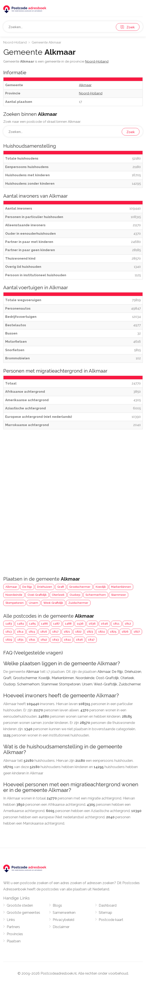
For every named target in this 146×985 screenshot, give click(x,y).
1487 (56, 623)
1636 (92, 623)
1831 (20, 639)
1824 (101, 631)
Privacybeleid (63, 920)
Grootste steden (20, 905)
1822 (78, 631)
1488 (68, 623)
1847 (91, 639)
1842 (44, 639)
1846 (79, 639)
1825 (113, 631)
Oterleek (58, 594)
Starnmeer (118, 594)
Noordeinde (13, 594)
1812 (128, 623)
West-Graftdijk (53, 602)
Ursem (33, 602)
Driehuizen (44, 586)
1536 (80, 623)
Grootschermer (79, 586)
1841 (32, 639)
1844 (67, 639)
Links (11, 920)
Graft (60, 586)
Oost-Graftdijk (37, 594)
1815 (32, 631)
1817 (55, 631)
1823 (90, 631)
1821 (67, 631)
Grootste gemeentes (23, 913)
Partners (13, 927)
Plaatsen (14, 941)
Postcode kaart (111, 920)
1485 (32, 623)
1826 (125, 631)
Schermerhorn (95, 594)
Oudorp (75, 594)
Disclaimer (61, 927)
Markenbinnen (121, 586)
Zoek (128, 27)
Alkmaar (11, 586)
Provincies (15, 934)
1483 (8, 623)
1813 (8, 631)
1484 (20, 623)
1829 (8, 639)
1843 (55, 639)
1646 (104, 623)
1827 (137, 631)
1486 (44, 623)
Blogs (57, 905)
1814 (20, 631)
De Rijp (27, 586)
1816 (43, 631)
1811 (116, 623)
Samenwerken (64, 913)
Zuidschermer (78, 602)
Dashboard (107, 905)
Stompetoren (14, 602)
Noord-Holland (15, 42)
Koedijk (101, 586)
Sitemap (105, 913)
